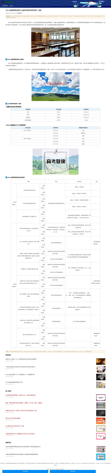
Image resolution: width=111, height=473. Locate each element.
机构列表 (19, 13)
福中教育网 (5, 5)
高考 (11, 5)
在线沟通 (25, 471)
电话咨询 (72, 471)
